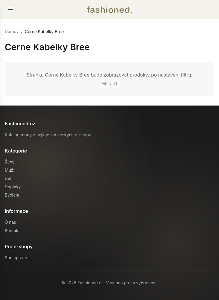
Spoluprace (16, 257)
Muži (9, 170)
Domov (12, 31)
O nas (10, 222)
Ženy (10, 161)
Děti (8, 178)
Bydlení (12, 194)
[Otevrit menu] (11, 9)
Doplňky (13, 186)
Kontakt (12, 230)
